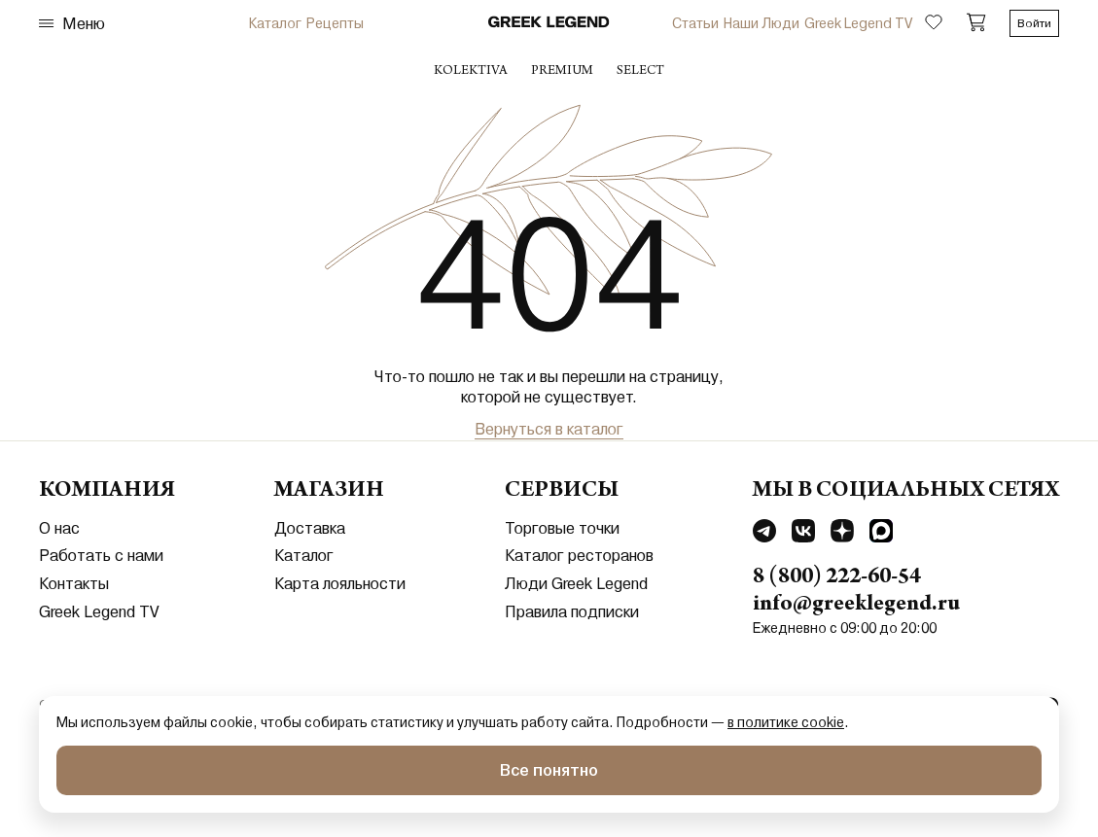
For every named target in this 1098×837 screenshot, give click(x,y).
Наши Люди (761, 23)
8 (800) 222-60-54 (837, 578)
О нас (59, 528)
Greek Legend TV (858, 23)
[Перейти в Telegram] (764, 533)
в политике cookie (785, 722)
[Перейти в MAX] (881, 533)
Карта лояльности (340, 584)
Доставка (309, 528)
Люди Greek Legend (576, 584)
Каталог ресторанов (579, 555)
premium (562, 72)
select (640, 72)
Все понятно (549, 770)
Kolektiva (471, 72)
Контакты (74, 584)
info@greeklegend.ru (856, 605)
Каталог (275, 23)
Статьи (695, 23)
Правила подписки (572, 612)
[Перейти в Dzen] (842, 533)
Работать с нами (101, 555)
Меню (72, 24)
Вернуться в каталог (549, 429)
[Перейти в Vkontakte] (803, 533)
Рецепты (335, 23)
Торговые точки (562, 528)
